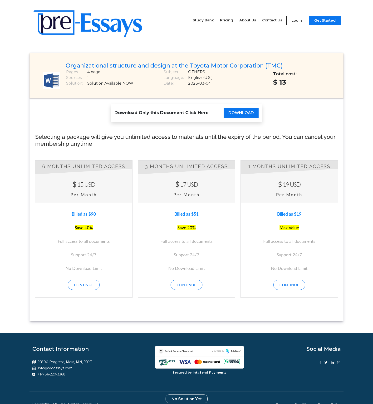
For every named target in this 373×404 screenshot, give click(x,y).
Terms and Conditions (294, 394)
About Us (247, 14)
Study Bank (203, 14)
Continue (84, 274)
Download (241, 102)
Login (296, 15)
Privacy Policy (329, 394)
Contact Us (272, 14)
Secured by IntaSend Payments (199, 362)
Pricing (226, 14)
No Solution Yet (187, 388)
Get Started (325, 15)
